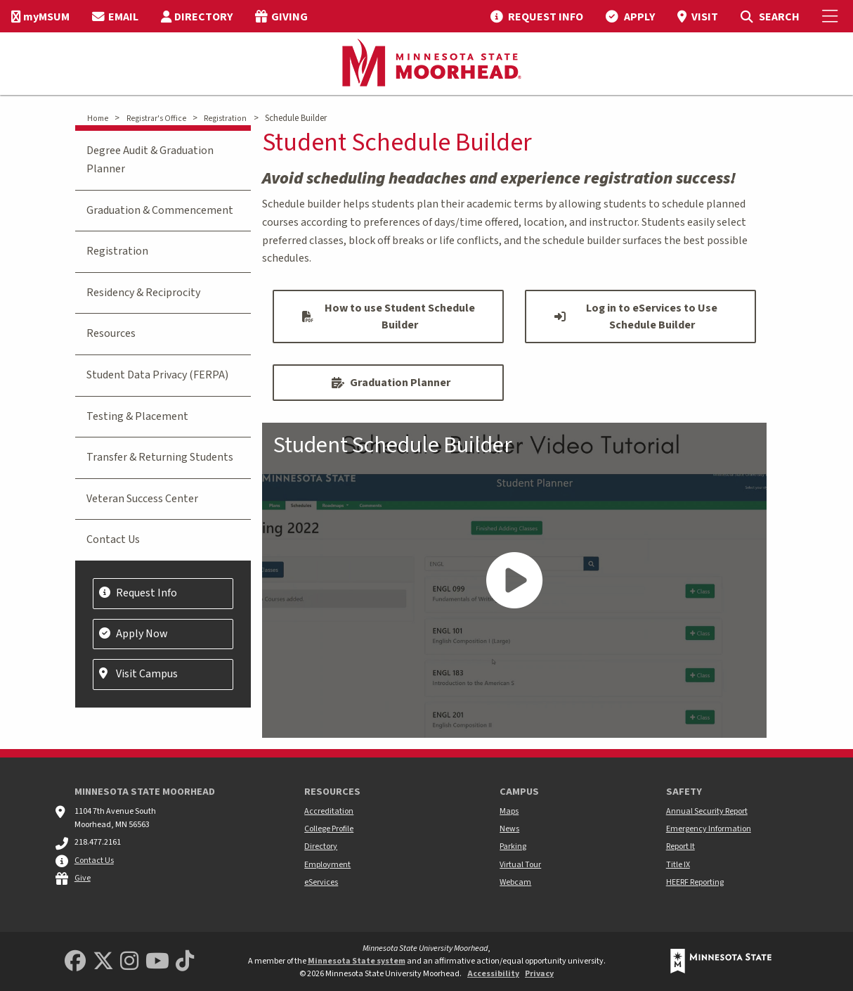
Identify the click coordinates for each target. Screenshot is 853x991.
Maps (509, 811)
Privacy (539, 974)
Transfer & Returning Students (159, 457)
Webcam (515, 882)
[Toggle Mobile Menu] (832, 16)
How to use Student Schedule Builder (388, 316)
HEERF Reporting (695, 882)
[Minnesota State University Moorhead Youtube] (157, 962)
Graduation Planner (391, 382)
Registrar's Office (156, 118)
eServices (321, 882)
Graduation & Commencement (159, 210)
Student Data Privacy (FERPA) (157, 375)
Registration (225, 118)
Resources (111, 333)
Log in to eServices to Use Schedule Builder (635, 316)
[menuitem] (40, 16)
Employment (327, 865)
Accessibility (493, 974)
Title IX (678, 865)
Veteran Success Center (142, 498)
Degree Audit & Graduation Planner (150, 160)
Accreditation (328, 811)
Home (97, 118)
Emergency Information (708, 829)
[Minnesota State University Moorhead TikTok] (185, 962)
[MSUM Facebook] (75, 962)
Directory (320, 846)
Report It (680, 846)
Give (82, 878)
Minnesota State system (356, 961)
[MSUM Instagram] (129, 962)
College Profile (328, 829)
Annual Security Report (707, 811)
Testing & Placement (137, 416)
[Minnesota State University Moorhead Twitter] (103, 962)
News (509, 829)
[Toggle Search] (769, 16)
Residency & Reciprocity (143, 292)
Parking (513, 846)
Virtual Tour (520, 865)
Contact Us (113, 539)
